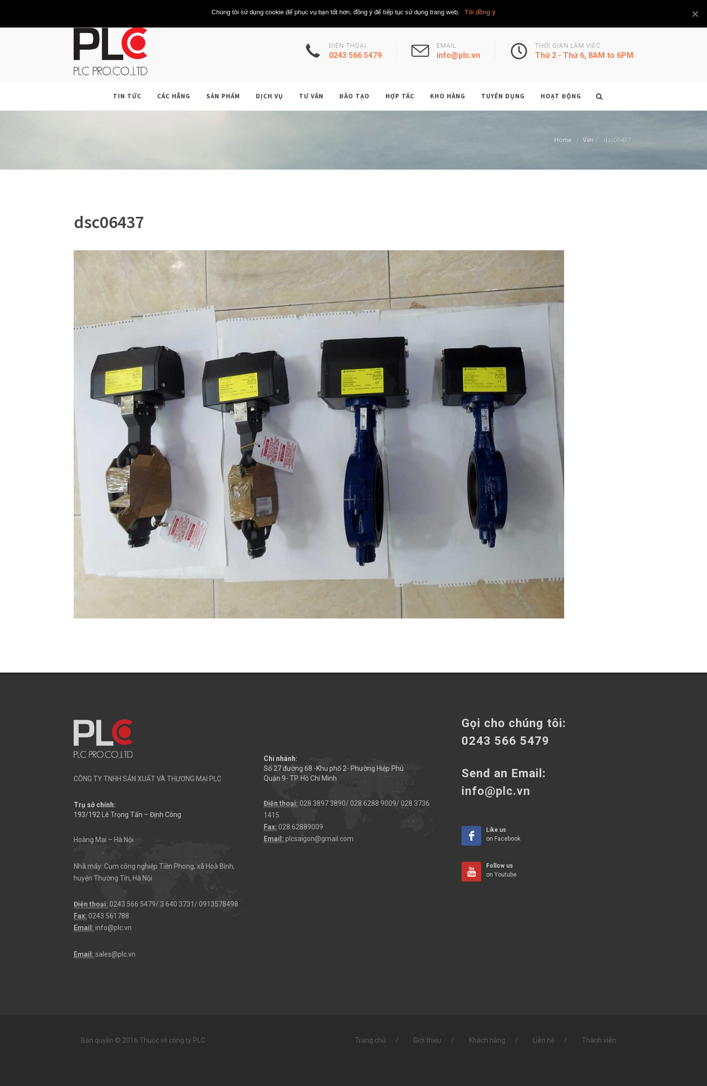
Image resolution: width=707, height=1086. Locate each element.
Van (588, 140)
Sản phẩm (223, 96)
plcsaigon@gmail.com (319, 839)
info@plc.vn (113, 928)
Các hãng (173, 96)
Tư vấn (311, 96)
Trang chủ (370, 1040)
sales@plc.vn (115, 954)
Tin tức (127, 96)
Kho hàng (447, 96)
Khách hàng (487, 1040)
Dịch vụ (269, 96)
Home (562, 140)
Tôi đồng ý (479, 12)
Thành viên (599, 1040)
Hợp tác (399, 96)
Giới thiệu (427, 1040)
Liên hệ (543, 1040)
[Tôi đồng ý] (695, 14)
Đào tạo (354, 96)
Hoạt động (561, 96)
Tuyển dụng (503, 96)
